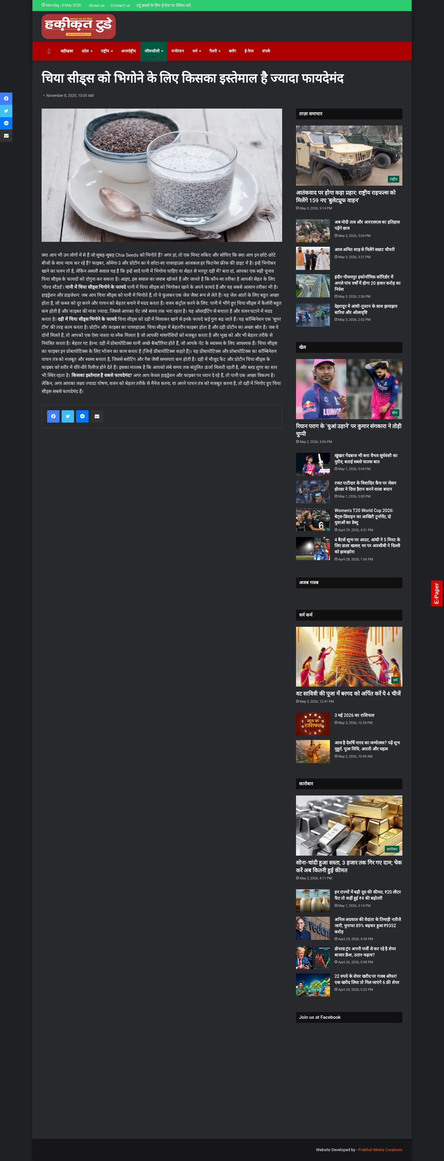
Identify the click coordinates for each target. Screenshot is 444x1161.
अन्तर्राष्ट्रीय (128, 51)
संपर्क (266, 51)
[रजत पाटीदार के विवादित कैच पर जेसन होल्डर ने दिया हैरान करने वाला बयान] (313, 491)
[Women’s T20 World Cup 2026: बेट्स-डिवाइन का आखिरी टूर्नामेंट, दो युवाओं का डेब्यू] (313, 519)
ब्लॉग (232, 51)
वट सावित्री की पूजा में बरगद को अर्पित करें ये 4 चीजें (348, 693)
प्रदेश (85, 51)
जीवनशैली (152, 51)
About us (96, 5)
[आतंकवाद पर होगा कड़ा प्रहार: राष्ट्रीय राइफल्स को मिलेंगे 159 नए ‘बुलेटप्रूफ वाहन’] (349, 156)
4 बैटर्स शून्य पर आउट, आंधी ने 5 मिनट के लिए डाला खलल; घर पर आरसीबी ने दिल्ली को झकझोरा (367, 545)
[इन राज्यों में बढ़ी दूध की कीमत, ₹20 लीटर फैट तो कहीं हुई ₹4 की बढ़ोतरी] (313, 900)
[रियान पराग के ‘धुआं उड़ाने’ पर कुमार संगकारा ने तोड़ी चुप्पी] (349, 389)
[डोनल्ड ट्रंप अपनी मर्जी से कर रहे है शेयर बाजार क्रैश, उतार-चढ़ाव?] (313, 957)
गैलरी (213, 51)
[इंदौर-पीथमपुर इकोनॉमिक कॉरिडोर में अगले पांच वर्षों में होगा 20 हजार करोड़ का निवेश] (313, 285)
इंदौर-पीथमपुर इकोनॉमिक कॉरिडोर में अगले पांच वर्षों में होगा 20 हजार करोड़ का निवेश (368, 283)
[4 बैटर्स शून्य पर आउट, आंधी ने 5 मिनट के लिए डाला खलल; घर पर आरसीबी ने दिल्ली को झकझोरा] (313, 548)
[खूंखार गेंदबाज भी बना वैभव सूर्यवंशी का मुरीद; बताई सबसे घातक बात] (313, 464)
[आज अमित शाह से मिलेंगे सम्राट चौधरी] (313, 258)
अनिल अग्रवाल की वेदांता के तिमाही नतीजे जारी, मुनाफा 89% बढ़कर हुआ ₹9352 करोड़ (368, 925)
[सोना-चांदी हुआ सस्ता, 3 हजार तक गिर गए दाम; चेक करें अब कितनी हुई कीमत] (349, 825)
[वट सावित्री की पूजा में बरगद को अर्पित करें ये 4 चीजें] (349, 657)
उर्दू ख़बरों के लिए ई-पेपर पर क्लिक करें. (164, 5)
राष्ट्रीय (105, 51)
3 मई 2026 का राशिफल (354, 715)
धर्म (194, 51)
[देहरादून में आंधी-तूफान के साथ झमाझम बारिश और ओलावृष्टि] (313, 315)
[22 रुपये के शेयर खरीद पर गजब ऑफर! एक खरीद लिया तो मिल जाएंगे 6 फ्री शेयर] (313, 985)
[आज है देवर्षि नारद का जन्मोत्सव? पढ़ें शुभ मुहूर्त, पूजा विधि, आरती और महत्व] (313, 751)
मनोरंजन (177, 51)
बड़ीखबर (67, 51)
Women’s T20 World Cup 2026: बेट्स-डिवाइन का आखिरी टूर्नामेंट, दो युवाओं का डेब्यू (364, 516)
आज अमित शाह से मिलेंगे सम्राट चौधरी (365, 249)
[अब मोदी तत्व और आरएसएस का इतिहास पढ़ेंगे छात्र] (313, 230)
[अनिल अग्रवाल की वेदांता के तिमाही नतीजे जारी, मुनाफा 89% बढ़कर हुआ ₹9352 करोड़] (313, 928)
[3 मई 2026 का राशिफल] (313, 724)
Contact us (120, 5)
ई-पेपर (249, 51)
